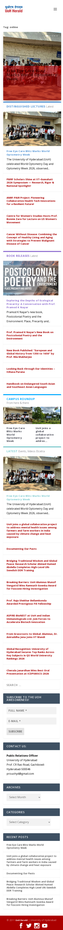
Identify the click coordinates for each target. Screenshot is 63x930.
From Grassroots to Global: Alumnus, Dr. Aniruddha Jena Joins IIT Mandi (32, 635)
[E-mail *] (32, 721)
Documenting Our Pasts (22, 548)
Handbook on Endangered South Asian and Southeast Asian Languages (31, 385)
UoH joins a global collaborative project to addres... (45, 434)
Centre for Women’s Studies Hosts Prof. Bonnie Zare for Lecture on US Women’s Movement (32, 219)
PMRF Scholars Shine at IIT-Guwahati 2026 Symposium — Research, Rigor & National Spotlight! (30, 182)
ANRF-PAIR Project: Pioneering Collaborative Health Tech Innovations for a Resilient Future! (31, 201)
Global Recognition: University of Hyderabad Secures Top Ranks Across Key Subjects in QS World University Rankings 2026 (30, 653)
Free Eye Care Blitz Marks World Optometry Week (32, 74)
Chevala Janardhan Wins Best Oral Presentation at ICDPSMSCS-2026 (28, 672)
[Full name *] (32, 710)
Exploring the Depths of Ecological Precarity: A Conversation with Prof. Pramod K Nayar (31, 304)
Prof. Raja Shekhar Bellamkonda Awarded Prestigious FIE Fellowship (29, 602)
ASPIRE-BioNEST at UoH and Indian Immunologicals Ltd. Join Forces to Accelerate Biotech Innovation (28, 618)
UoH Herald (21, 920)
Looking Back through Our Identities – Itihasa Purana (31, 370)
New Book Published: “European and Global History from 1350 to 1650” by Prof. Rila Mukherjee (30, 353)
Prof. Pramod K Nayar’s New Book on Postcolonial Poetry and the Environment (30, 335)
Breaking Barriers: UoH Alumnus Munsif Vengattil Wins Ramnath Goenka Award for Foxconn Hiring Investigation (31, 585)
